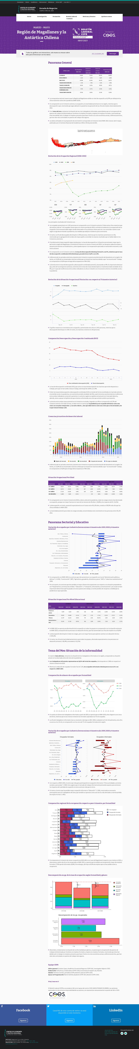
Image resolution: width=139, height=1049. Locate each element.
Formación (56, 16)
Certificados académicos (11, 1043)
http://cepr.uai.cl (53, 981)
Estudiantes (20, 2)
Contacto (69, 18)
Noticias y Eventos (89, 16)
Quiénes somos (106, 16)
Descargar (112, 53)
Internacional (42, 2)
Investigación (42, 16)
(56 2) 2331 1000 (31, 1041)
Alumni (27, 2)
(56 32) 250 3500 (34, 1042)
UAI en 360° (59, 2)
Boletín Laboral (71, 16)
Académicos (34, 2)
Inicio (29, 16)
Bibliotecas (51, 2)
